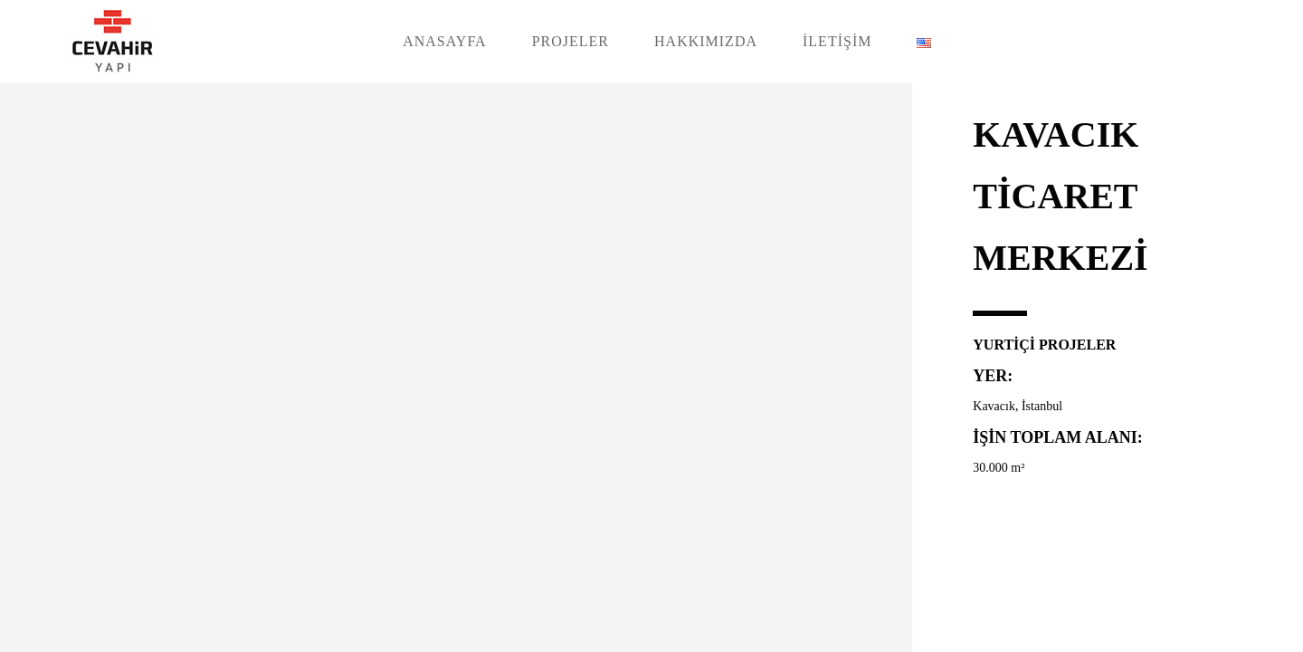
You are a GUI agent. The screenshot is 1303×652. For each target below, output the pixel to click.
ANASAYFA (444, 41)
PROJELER (570, 41)
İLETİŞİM (837, 41)
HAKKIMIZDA (705, 41)
